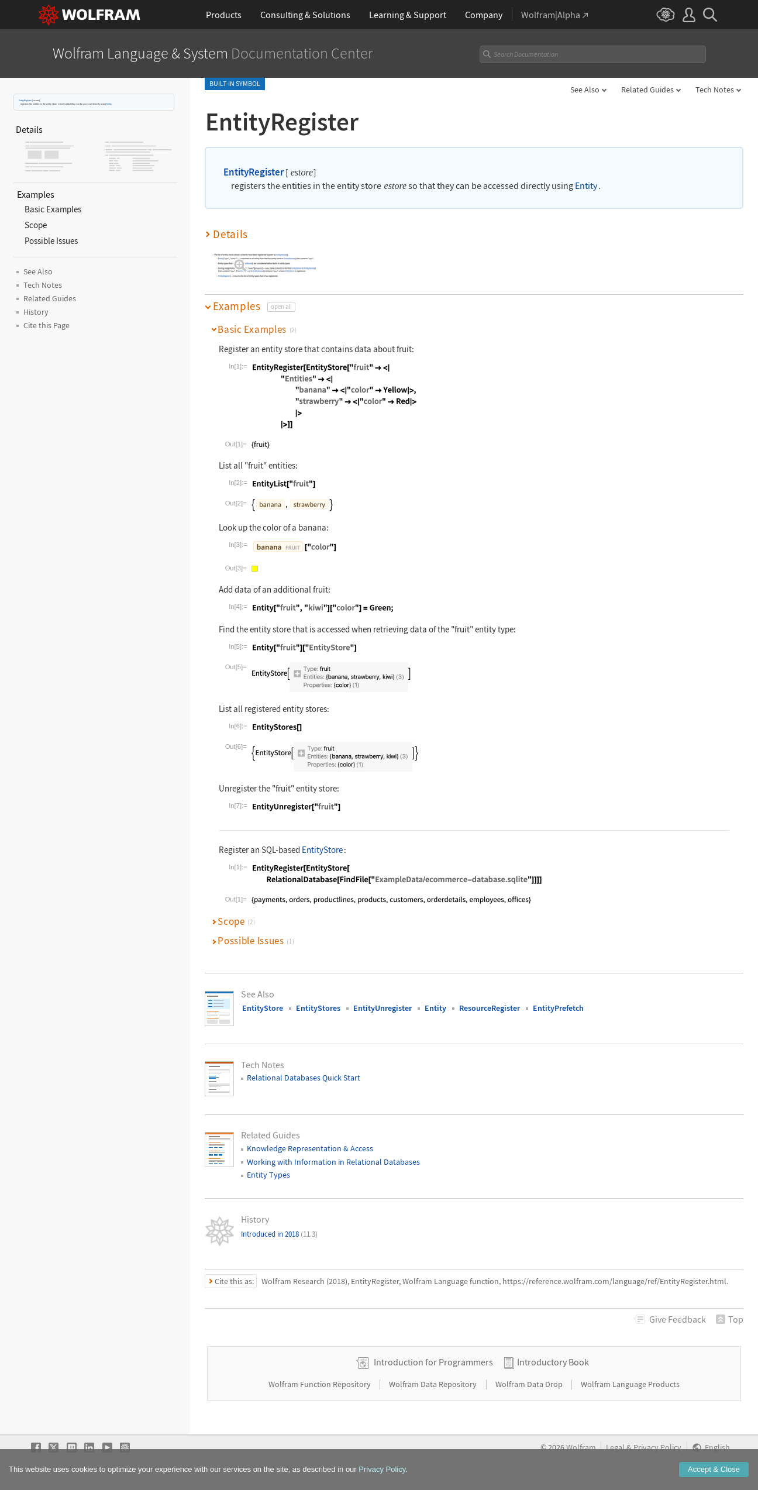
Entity (109, 103)
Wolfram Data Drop (529, 1384)
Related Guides (647, 89)
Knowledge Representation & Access (310, 1148)
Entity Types (268, 1174)
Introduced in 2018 (279, 1234)
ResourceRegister (489, 1008)
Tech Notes (714, 89)
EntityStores (318, 1008)
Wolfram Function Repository (320, 1384)
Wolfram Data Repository (433, 1384)
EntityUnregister (382, 1008)
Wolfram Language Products (630, 1384)
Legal (615, 1448)
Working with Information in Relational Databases (333, 1162)
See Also (584, 89)
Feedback (677, 1319)
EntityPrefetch (558, 1008)
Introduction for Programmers (433, 1362)
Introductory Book (553, 1362)
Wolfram (581, 1448)
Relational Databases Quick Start (303, 1077)
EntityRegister (25, 100)
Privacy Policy (657, 1448)
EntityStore (322, 849)
